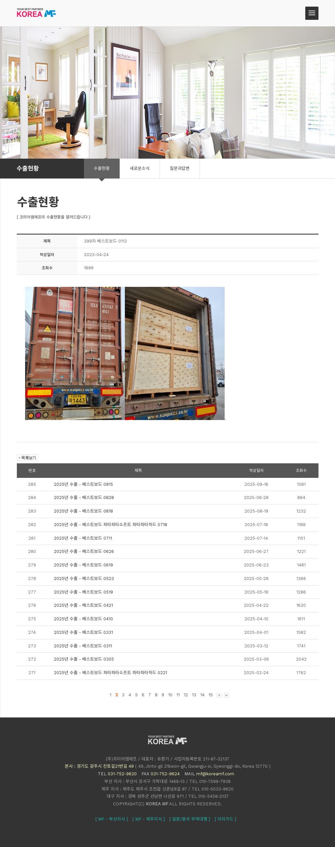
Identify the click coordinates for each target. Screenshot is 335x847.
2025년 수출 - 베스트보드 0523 (84, 578)
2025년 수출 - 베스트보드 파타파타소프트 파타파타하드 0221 (110, 672)
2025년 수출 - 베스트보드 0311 (83, 645)
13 (194, 694)
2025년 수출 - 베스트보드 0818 (83, 511)
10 (170, 694)
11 (178, 694)
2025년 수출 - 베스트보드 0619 (83, 564)
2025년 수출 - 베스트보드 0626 (84, 551)
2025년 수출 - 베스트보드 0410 (83, 618)
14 (202, 694)
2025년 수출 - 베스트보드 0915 (83, 484)
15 (210, 694)
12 (186, 694)
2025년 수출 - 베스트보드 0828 (84, 497)
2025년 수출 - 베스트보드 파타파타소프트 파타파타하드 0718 (110, 524)
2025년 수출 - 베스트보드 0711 (83, 538)
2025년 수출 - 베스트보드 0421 (83, 605)
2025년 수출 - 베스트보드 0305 (84, 659)
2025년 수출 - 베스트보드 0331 (83, 632)
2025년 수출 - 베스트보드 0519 (83, 592)
